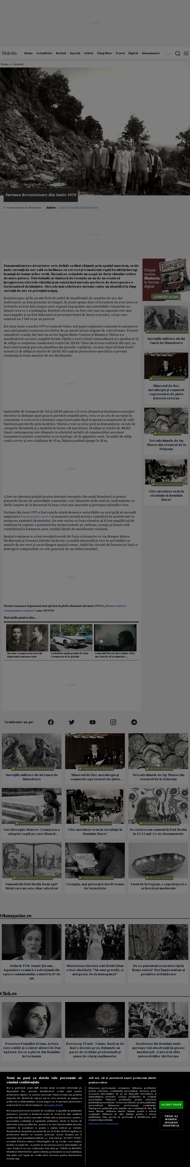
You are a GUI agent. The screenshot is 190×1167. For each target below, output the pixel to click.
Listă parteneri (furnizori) (104, 1123)
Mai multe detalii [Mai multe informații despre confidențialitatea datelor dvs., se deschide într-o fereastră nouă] (53, 1105)
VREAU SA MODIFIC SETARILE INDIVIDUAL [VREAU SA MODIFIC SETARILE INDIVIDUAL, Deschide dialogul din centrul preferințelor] (171, 1121)
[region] (95, 1119)
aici (46, 1138)
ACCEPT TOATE (171, 1105)
